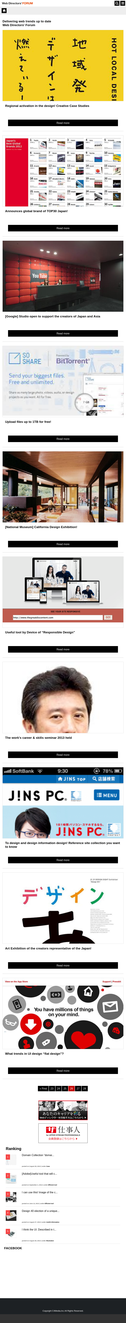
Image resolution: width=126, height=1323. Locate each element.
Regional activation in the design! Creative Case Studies (47, 106)
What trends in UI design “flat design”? (34, 1053)
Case (48, 1166)
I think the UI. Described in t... (39, 1229)
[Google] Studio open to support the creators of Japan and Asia (52, 316)
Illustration (50, 1241)
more (34, 416)
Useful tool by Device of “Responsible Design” (40, 632)
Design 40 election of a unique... (40, 1211)
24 (58, 1088)
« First (43, 1088)
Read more (62, 123)
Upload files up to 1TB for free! (28, 421)
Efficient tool (52, 1185)
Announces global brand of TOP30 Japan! (36, 211)
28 (84, 1088)
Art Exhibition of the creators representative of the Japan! (48, 948)
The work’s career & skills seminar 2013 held (38, 737)
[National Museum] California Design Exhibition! (41, 527)
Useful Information (52, 1222)
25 (64, 1088)
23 (52, 1088)
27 (78, 1088)
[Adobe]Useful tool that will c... (39, 1173)
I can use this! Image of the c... (40, 1192)
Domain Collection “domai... (38, 1155)
